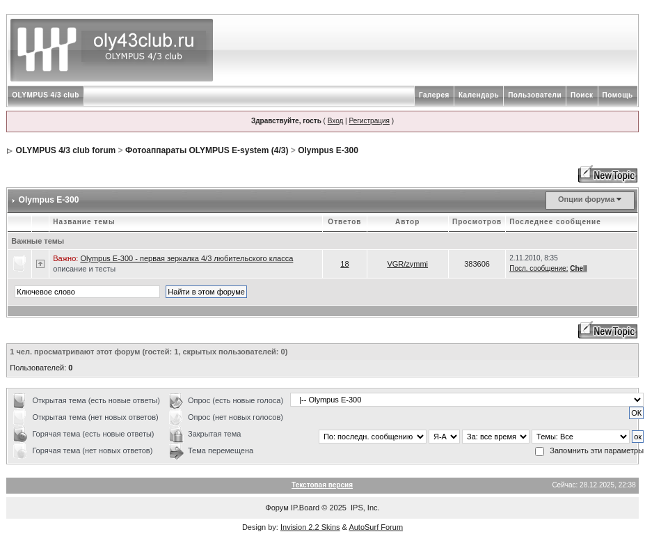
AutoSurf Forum (376, 527)
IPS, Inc (364, 507)
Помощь (618, 95)
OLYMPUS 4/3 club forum (66, 150)
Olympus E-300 (328, 150)
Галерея (434, 95)
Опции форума (586, 199)
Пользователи (535, 95)
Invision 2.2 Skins (310, 527)
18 (344, 264)
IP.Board (305, 507)
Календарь (479, 95)
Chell (578, 268)
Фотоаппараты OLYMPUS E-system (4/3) (207, 150)
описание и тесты (84, 269)
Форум (276, 507)
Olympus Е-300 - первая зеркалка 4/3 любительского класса (186, 258)
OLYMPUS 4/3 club (45, 95)
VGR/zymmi (407, 264)
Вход (336, 121)
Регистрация (369, 121)
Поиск (582, 95)
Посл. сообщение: (538, 268)
